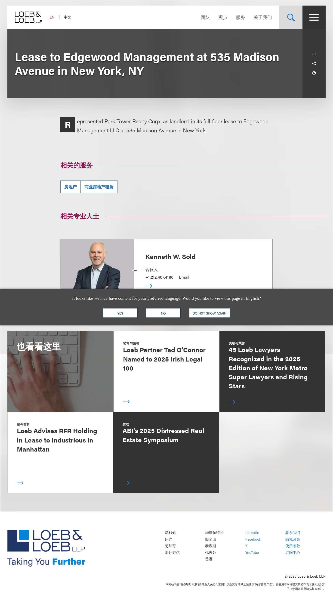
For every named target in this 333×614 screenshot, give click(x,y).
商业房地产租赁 (99, 187)
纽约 (168, 539)
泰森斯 (210, 546)
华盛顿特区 (214, 532)
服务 (240, 17)
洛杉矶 (170, 532)
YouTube (252, 552)
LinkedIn (252, 532)
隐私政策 (292, 539)
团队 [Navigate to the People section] (205, 17)
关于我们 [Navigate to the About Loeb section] (262, 17)
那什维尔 (172, 552)
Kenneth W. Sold (170, 256)
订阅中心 (292, 552)
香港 (209, 559)
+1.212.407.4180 (159, 277)
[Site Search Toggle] (290, 17)
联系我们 (292, 532)
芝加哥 (170, 546)
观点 (223, 17)
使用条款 (292, 546)
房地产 (70, 187)
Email (184, 277)
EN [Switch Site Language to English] (52, 17)
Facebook (253, 539)
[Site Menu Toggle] (314, 17)
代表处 (210, 552)
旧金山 (210, 539)
